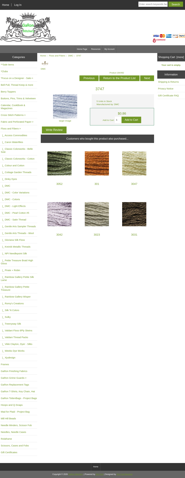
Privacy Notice (166, 88)
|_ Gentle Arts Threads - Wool (17, 233)
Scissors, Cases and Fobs (15, 445)
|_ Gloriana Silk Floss (13, 240)
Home (5, 4)
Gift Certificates (9, 452)
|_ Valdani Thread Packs (14, 337)
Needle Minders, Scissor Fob (16, 425)
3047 (134, 183)
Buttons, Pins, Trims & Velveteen (18, 98)
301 (96, 183)
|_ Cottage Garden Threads (16, 172)
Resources (95, 49)
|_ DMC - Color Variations (15, 192)
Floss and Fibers (57, 55)
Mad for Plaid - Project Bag (15, 411)
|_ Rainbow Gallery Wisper (16, 296)
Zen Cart (99, 474)
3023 (97, 234)
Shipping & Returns (168, 81)
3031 (134, 234)
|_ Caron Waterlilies (12, 142)
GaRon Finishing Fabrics (14, 371)
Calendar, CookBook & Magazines (13, 107)
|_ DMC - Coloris (10, 199)
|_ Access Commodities (14, 135)
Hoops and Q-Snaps (12, 405)
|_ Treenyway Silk (11, 323)
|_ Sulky (6, 317)
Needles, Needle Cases (13, 432)
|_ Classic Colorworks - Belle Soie (17, 150)
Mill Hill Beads (8, 418)
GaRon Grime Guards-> (13, 377)
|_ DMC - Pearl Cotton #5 (15, 212)
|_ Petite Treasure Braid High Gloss (17, 262)
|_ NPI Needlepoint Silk (14, 253)
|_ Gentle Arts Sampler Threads (18, 226)
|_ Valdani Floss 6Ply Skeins (16, 330)
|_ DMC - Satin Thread (13, 219)
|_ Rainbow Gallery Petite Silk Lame (17, 278)
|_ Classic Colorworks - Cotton (17, 158)
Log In (17, 4)
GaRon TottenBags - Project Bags (19, 398)
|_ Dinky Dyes (9, 179)
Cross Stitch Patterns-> (13, 115)
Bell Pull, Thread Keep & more (17, 84)
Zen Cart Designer (125, 474)
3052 (59, 183)
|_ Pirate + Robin (10, 270)
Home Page (82, 49)
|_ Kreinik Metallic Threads (15, 246)
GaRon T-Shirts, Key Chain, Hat (18, 391)
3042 (59, 234)
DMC (70, 55)
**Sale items (7, 64)
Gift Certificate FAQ (168, 95)
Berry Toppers (8, 91)
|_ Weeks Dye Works (12, 350)
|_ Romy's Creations (12, 303)
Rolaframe (6, 438)
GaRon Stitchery (75, 474)
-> (11, 128)
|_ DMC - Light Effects (13, 206)
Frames (5, 364)
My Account (109, 49)
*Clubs (4, 71)
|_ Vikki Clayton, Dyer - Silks (16, 344)
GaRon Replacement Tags (15, 384)
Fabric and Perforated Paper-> (17, 121)
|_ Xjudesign (8, 357)
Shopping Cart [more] (171, 57)
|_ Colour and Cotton (12, 165)
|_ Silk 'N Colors (10, 310)
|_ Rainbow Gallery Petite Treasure (15, 288)
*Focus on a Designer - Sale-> (17, 78)
